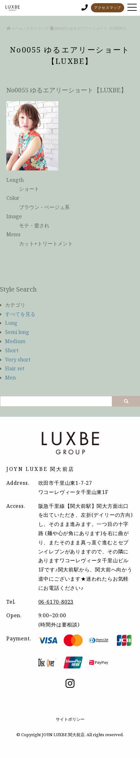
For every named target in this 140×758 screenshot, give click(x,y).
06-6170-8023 (56, 601)
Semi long (17, 332)
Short (11, 350)
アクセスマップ (107, 7)
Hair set (14, 368)
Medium (15, 341)
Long (11, 322)
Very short (17, 359)
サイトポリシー (70, 719)
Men (10, 377)
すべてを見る (20, 314)
